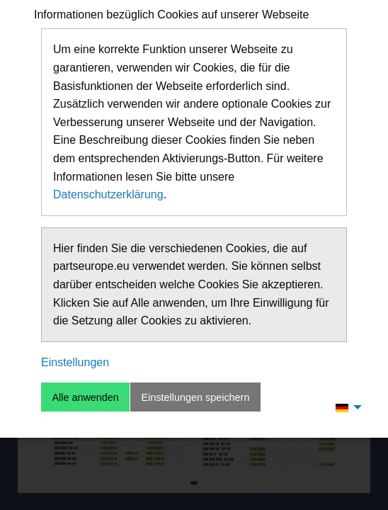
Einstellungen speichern (196, 397)
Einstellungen (75, 362)
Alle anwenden (85, 397)
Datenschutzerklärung (108, 194)
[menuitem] (344, 407)
